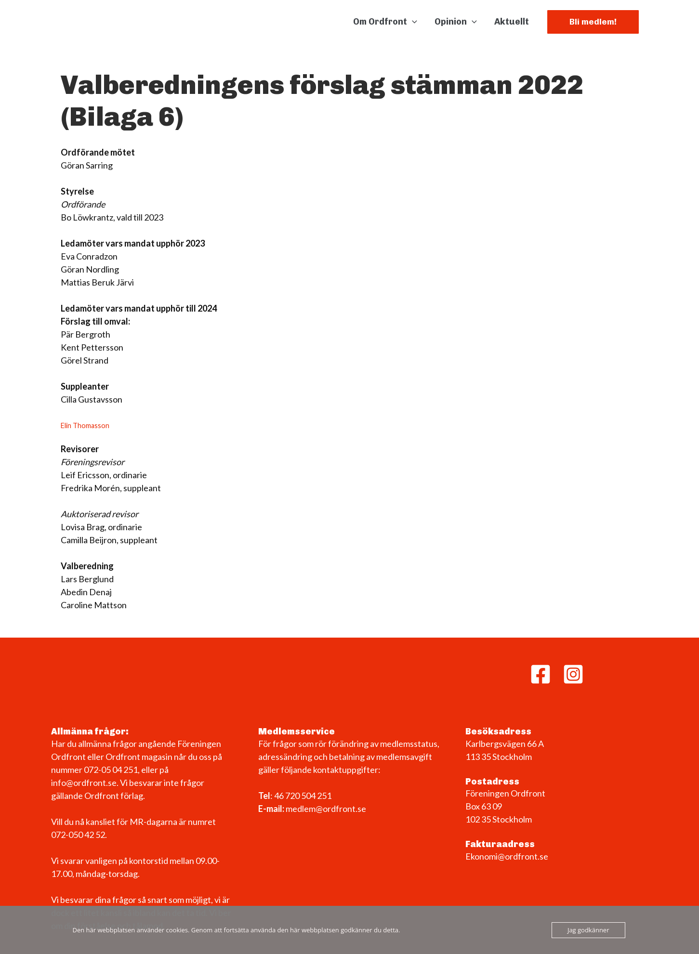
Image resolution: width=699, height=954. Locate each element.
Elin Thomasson (85, 425)
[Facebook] (540, 674)
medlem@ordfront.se (326, 808)
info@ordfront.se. (85, 782)
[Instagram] (573, 674)
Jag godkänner (588, 930)
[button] (412, 22)
